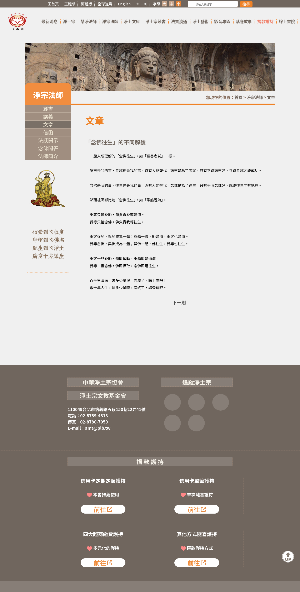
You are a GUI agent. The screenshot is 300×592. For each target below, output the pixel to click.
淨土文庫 (132, 21)
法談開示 (48, 140)
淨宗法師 (110, 21)
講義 (48, 116)
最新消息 (49, 21)
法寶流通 (179, 21)
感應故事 (244, 21)
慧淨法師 (88, 21)
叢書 (48, 108)
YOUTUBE (220, 402)
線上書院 (287, 21)
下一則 (179, 302)
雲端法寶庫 (172, 423)
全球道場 (105, 3)
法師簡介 (48, 156)
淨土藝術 (200, 21)
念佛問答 (48, 148)
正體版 (69, 3)
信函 (48, 132)
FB (172, 402)
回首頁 (53, 3)
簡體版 (86, 3)
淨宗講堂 (196, 423)
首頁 (238, 97)
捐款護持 (265, 21)
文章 (271, 97)
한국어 (142, 3)
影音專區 (222, 21)
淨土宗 (69, 21)
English (124, 3)
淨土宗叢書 (155, 21)
